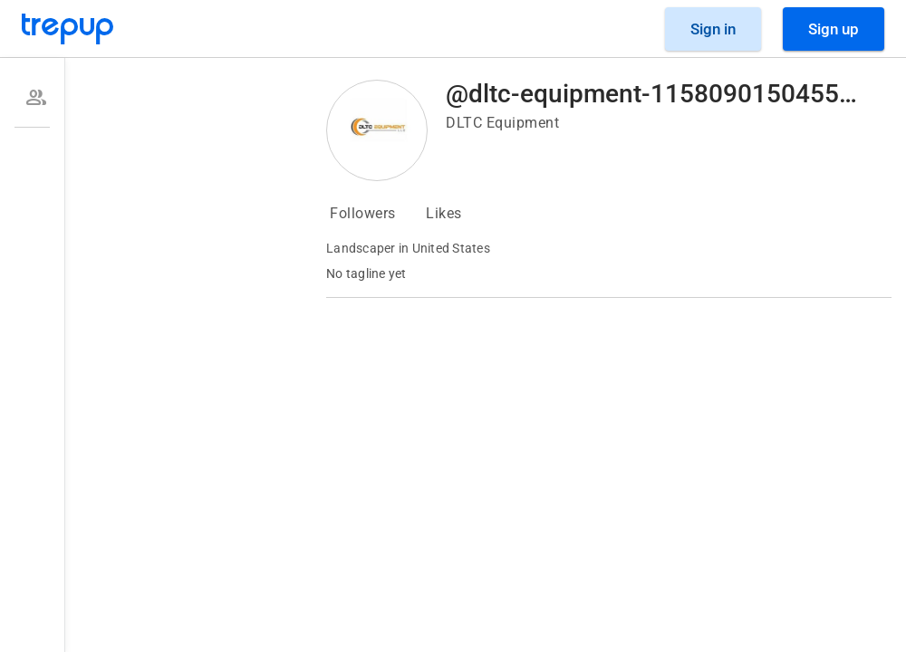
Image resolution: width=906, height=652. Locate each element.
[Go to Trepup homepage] (68, 29)
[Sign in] (713, 29)
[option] (32, 98)
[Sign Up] (833, 29)
